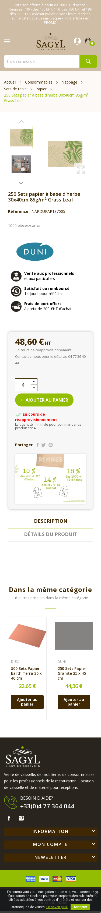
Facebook (9, 818)
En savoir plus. (57, 907)
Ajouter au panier (46, 400)
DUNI (15, 661)
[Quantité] (23, 384)
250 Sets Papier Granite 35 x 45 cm (72, 673)
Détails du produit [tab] (50, 534)
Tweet (43, 445)
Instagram (21, 818)
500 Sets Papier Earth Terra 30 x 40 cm (26, 673)
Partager (37, 445)
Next (21, 183)
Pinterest (50, 445)
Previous (21, 121)
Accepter (80, 907)
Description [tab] (50, 521)
